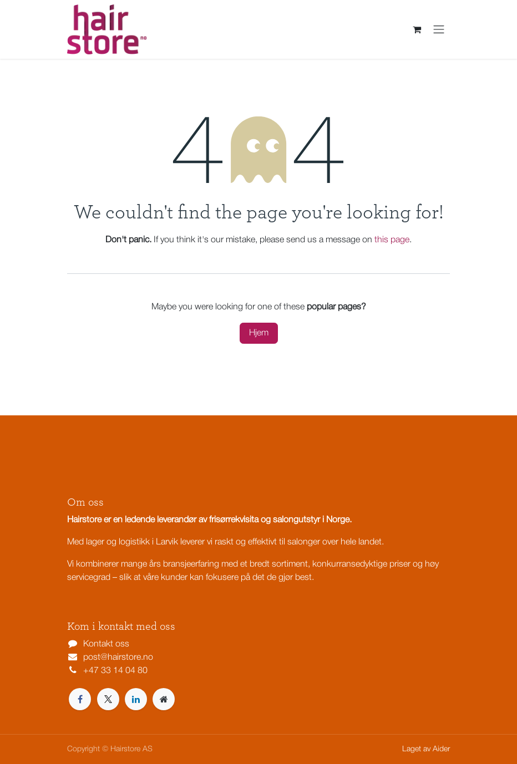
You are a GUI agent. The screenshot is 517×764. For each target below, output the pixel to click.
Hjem (258, 333)
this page (391, 240)
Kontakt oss (106, 644)
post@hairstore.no (118, 657)
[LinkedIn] (136, 699)
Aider (441, 749)
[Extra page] (164, 699)
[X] (108, 699)
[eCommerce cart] (417, 29)
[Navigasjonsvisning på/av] (439, 29)
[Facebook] (80, 699)
